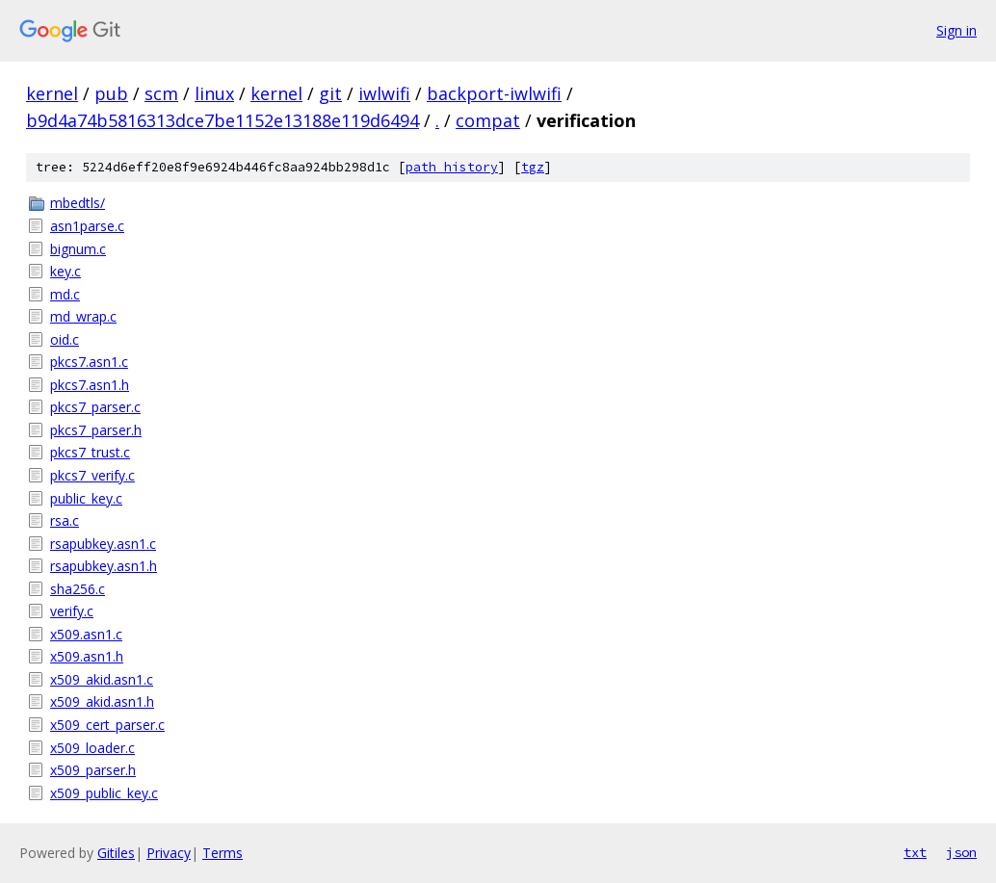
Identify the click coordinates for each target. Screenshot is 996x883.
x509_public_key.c (104, 793)
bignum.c (78, 249)
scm (161, 93)
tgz (532, 167)
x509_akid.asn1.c (101, 679)
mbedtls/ (77, 203)
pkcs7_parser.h (96, 430)
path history (452, 167)
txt (915, 852)
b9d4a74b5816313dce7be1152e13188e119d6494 (222, 120)
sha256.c (77, 589)
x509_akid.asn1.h (102, 701)
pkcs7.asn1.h (89, 385)
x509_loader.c (92, 748)
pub (111, 93)
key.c (65, 271)
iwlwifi (384, 93)
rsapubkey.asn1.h (103, 566)
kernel (52, 93)
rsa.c (64, 520)
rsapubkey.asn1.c (103, 543)
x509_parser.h (93, 770)
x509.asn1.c (86, 634)
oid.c (64, 339)
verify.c (71, 611)
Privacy (168, 853)
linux (214, 93)
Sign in (956, 30)
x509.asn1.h (86, 656)
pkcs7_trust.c (90, 452)
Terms (222, 853)
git (330, 93)
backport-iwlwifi (494, 93)
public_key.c (86, 498)
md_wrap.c (83, 316)
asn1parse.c (87, 226)
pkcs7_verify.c (92, 475)
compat (488, 120)
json (961, 852)
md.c (65, 294)
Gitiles (116, 853)
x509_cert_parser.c (107, 724)
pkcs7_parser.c (95, 407)
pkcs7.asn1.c (89, 361)
